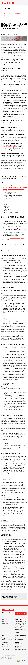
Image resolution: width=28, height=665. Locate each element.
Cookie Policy (3, 657)
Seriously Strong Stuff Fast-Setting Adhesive (20, 622)
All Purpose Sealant (6, 644)
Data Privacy (10, 657)
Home (2, 12)
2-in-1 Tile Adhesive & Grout (20, 650)
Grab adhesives (20, 619)
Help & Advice (9, 12)
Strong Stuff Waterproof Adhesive (20, 628)
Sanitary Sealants (5, 646)
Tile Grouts (17, 648)
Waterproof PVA (5, 638)
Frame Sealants (5, 648)
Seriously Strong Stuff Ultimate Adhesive (20, 625)
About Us (3, 621)
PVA (2, 635)
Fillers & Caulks (5, 649)
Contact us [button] (21, 613)
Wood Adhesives (19, 639)
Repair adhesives (20, 635)
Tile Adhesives (18, 646)
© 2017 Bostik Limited (11, 658)
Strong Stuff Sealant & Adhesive (20, 631)
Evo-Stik (4, 619)
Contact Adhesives (19, 638)
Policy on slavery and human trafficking (8, 655)
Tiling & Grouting (18, 643)
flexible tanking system (10, 147)
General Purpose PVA (6, 639)
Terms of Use (3, 658)
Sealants (4, 642)
